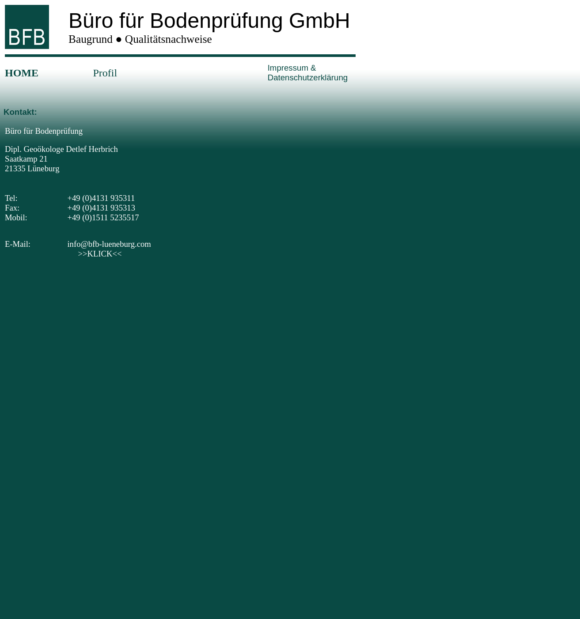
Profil (105, 73)
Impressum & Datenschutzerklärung (308, 72)
